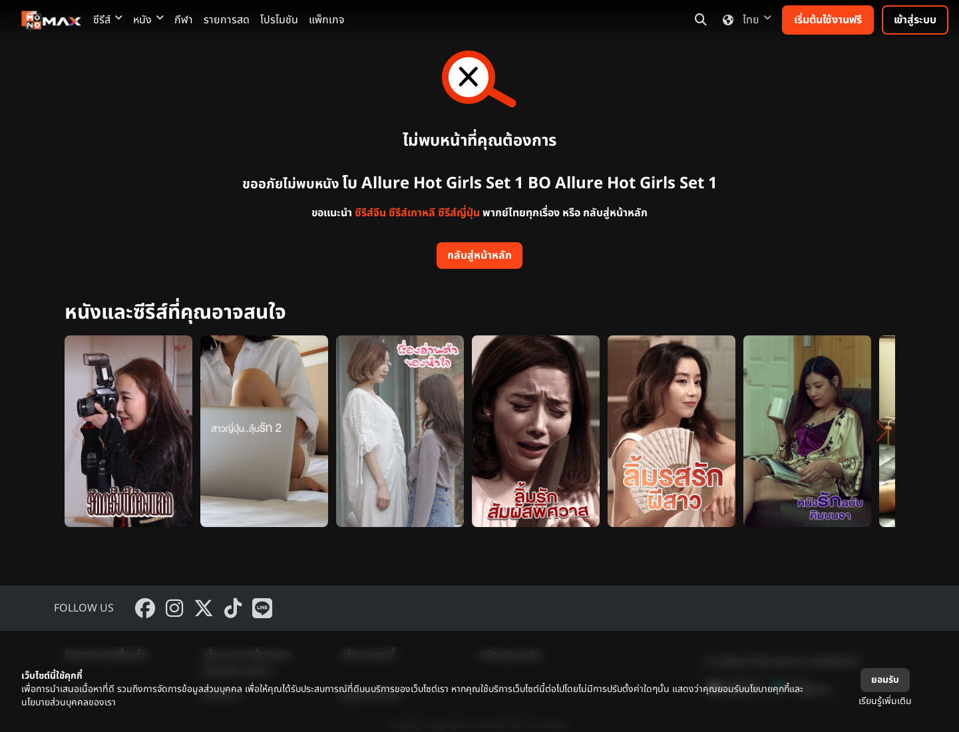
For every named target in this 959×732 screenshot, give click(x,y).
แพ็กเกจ (327, 20)
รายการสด (227, 20)
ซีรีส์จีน (370, 213)
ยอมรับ (885, 680)
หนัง (148, 20)
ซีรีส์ (107, 20)
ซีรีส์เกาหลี (412, 213)
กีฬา (183, 20)
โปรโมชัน (279, 20)
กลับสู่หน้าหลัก (479, 256)
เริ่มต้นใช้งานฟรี (828, 20)
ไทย (744, 20)
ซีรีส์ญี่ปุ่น (459, 213)
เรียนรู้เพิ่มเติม (885, 701)
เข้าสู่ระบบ (915, 20)
